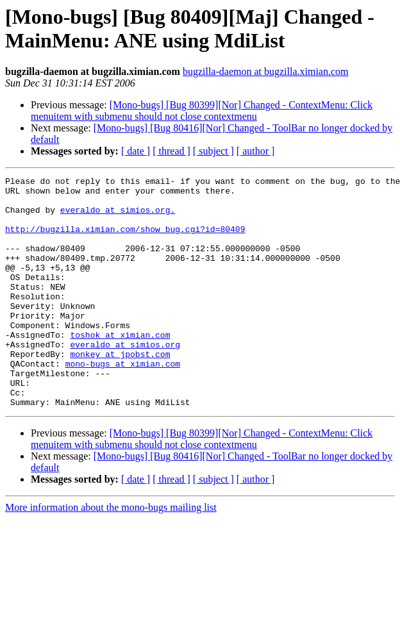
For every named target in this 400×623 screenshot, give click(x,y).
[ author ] (256, 150)
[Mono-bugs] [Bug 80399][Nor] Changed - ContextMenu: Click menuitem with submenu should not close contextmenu (201, 110)
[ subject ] (213, 150)
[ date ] (135, 150)
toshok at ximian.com (120, 367)
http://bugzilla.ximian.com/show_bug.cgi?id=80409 (125, 240)
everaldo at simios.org (125, 379)
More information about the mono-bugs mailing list (111, 553)
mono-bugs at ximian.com (122, 402)
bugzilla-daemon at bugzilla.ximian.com (266, 71)
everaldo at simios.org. (117, 217)
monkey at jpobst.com (120, 390)
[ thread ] (171, 150)
